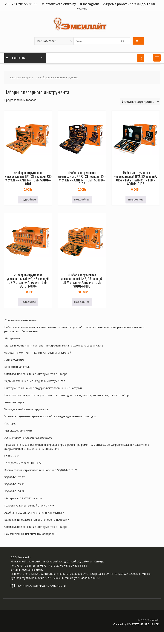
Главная (15, 77)
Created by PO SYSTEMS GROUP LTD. (136, 624)
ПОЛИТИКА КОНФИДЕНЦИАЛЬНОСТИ (41, 585)
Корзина (82, 8)
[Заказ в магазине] (140, 101)
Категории (16, 58)
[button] (157, 58)
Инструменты (29, 77)
